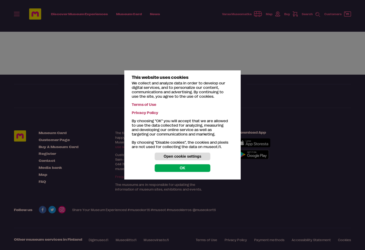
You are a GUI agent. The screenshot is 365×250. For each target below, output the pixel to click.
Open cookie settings (182, 156)
